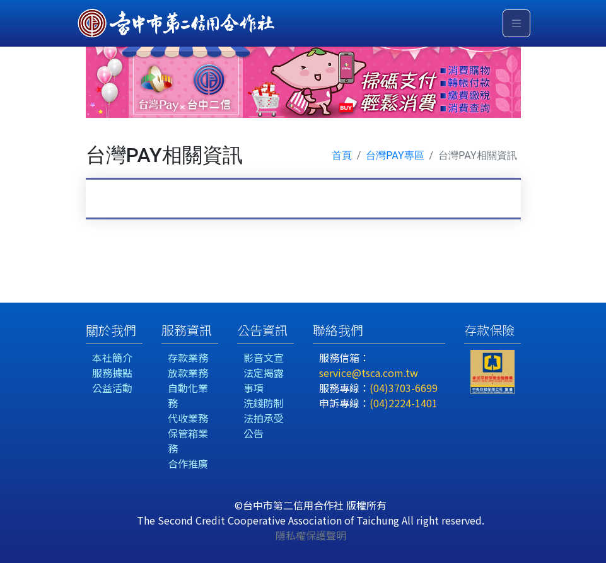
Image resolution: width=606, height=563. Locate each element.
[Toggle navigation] (516, 23)
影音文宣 (263, 357)
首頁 (342, 155)
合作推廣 (188, 463)
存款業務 (188, 357)
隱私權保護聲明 (311, 535)
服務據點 (112, 372)
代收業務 (188, 418)
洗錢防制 (263, 402)
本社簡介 (112, 357)
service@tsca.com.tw (368, 372)
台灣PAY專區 (395, 155)
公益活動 (112, 387)
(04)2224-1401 (404, 402)
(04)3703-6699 (404, 387)
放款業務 (188, 372)
